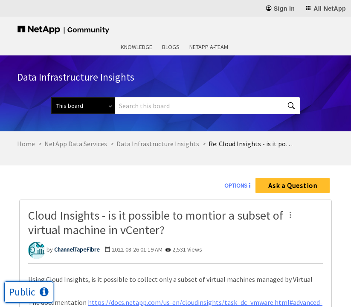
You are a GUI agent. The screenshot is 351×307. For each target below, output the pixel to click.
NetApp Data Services (75, 143)
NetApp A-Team (208, 47)
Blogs (171, 47)
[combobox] (207, 105)
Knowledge (136, 47)
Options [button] (235, 185)
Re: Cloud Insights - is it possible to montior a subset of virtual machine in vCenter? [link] (251, 143)
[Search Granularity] (83, 105)
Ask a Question (292, 185)
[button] (290, 215)
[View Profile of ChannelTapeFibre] (77, 249)
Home (26, 143)
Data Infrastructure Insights (157, 143)
